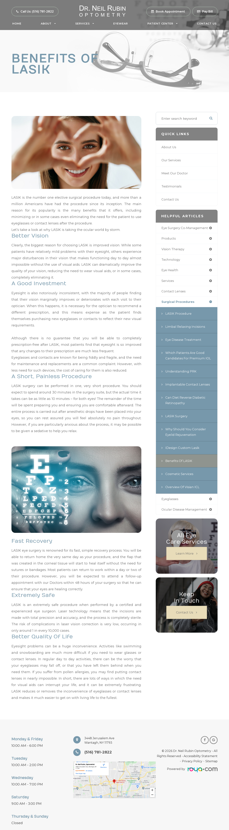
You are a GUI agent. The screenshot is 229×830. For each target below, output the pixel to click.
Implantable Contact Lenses (188, 392)
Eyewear (120, 23)
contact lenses (174, 293)
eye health (170, 271)
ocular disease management (185, 517)
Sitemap (211, 761)
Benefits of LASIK (179, 468)
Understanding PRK (181, 379)
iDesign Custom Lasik (183, 455)
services (168, 282)
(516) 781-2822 (99, 752)
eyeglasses (170, 506)
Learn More (184, 561)
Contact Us (207, 23)
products (168, 239)
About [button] (48, 23)
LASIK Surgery (177, 423)
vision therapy (173, 250)
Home (16, 23)
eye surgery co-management (185, 228)
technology (171, 260)
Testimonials (171, 186)
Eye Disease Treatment (184, 341)
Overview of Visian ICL (183, 494)
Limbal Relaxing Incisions (185, 328)
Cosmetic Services (180, 481)
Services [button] (84, 23)
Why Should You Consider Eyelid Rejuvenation (186, 439)
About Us (169, 147)
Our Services (171, 160)
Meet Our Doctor (175, 173)
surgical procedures (179, 303)
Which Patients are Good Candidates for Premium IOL (186, 360)
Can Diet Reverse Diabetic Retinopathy (186, 407)
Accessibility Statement (201, 756)
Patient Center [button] (162, 23)
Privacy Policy (192, 761)
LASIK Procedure (179, 315)
